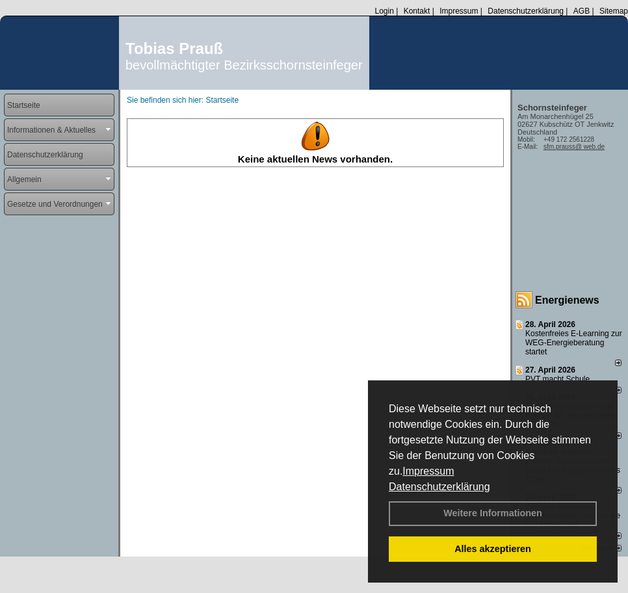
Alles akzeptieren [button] (492, 549)
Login (383, 11)
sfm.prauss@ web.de (574, 146)
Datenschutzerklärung (439, 486)
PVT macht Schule (557, 379)
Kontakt (417, 11)
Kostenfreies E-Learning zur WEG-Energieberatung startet (573, 342)
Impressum (428, 471)
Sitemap (613, 11)
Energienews (567, 300)
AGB (581, 11)
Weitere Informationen (492, 513)
